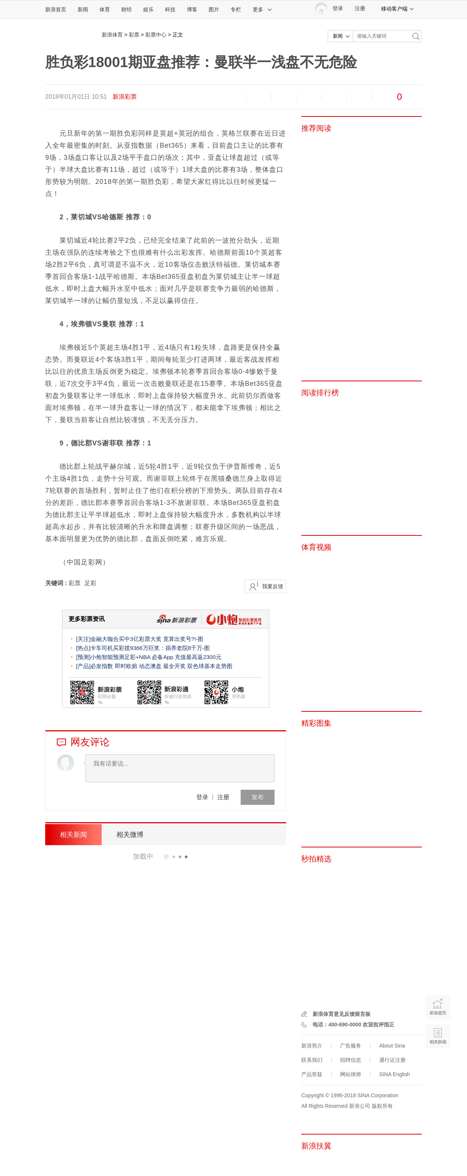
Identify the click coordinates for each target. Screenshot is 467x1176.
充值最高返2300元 (198, 657)
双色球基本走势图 (209, 666)
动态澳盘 (150, 666)
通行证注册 (392, 1060)
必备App (162, 657)
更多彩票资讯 (87, 619)
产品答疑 (311, 1074)
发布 (258, 797)
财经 (126, 9)
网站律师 (350, 1074)
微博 (308, 96)
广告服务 (350, 1046)
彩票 (134, 35)
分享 (359, 96)
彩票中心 (155, 35)
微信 (334, 96)
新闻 (83, 9)
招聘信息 (350, 1060)
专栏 (235, 9)
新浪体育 (112, 35)
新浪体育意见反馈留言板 (342, 1014)
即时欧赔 (126, 666)
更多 (262, 9)
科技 (170, 9)
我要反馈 (272, 586)
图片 (214, 9)
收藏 (283, 96)
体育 (104, 9)
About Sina (392, 1046)
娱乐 (148, 9)
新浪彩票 (125, 96)
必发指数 (101, 666)
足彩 (90, 583)
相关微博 (129, 834)
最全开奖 (174, 666)
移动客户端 (397, 9)
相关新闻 (73, 834)
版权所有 (382, 1106)
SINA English (394, 1074)
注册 (360, 8)
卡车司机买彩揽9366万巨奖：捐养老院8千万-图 (150, 648)
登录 (202, 797)
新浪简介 (311, 1046)
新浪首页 (55, 9)
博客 (192, 9)
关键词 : (57, 583)
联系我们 (311, 1060)
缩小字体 (233, 96)
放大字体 (258, 96)
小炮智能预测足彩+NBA (120, 657)
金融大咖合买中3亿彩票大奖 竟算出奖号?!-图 (146, 639)
